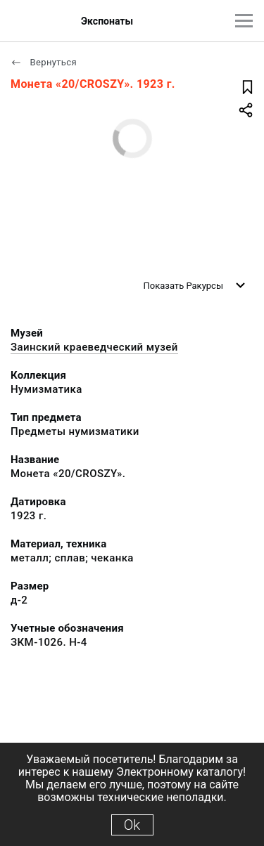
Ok (132, 824)
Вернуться (44, 62)
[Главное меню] (244, 20)
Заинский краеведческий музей (94, 347)
